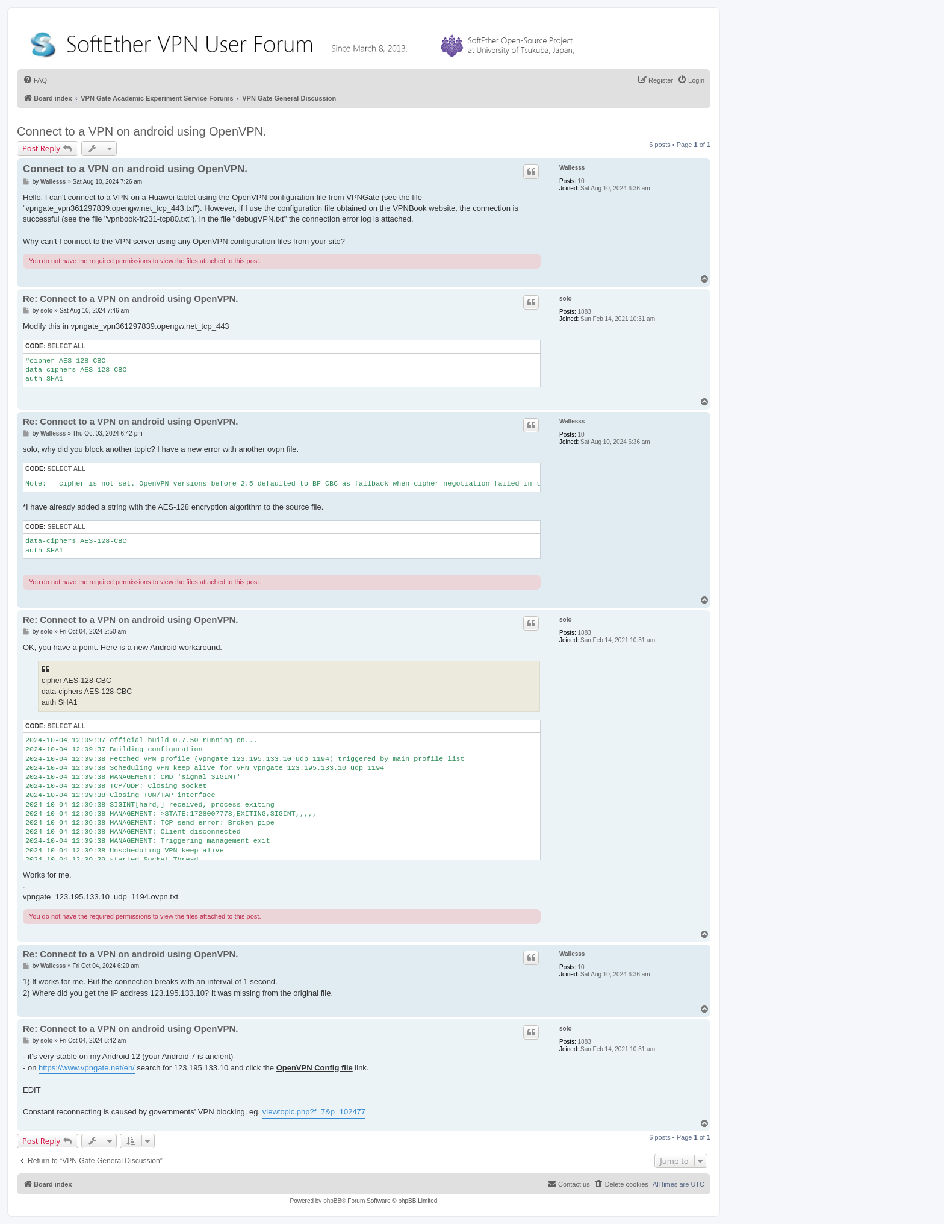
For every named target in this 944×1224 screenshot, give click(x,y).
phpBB (332, 1200)
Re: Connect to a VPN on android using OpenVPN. (130, 298)
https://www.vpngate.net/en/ (87, 1067)
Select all (66, 346)
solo (565, 298)
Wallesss (572, 167)
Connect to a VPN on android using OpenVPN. (142, 131)
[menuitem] (35, 80)
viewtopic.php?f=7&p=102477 (313, 1111)
